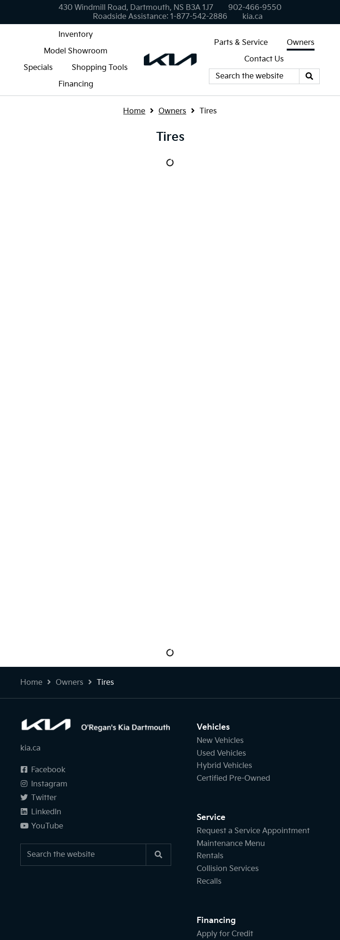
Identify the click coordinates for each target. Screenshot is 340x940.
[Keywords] (254, 77)
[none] (255, 7)
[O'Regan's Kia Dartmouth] (170, 59)
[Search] (309, 77)
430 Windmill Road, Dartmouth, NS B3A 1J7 (135, 7)
